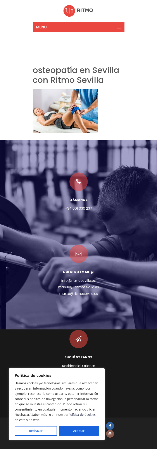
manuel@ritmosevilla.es (78, 287)
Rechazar (36, 431)
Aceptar (79, 431)
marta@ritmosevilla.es (78, 293)
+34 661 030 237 (78, 208)
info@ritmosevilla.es (78, 280)
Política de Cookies (82, 414)
